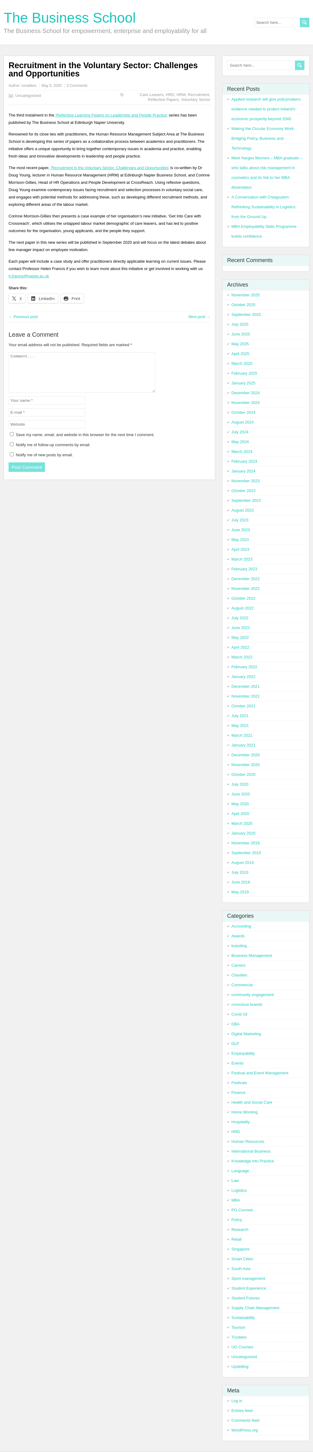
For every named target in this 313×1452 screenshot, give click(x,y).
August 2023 (242, 510)
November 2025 (245, 295)
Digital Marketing (246, 1034)
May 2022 (240, 637)
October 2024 (243, 412)
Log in (236, 1400)
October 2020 (243, 774)
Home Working (244, 1112)
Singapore (240, 1249)
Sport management (248, 1278)
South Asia (240, 1268)
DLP (235, 1043)
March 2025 (241, 363)
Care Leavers (152, 94)
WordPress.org (244, 1430)
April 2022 (240, 647)
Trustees (239, 1337)
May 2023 (240, 539)
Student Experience (248, 1288)
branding (239, 945)
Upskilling (240, 1366)
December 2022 (245, 578)
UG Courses (242, 1347)
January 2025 (243, 383)
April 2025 (240, 353)
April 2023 (240, 549)
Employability (243, 1053)
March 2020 (241, 823)
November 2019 (245, 843)
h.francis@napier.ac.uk (29, 276)
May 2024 (240, 441)
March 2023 (241, 559)
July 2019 (240, 872)
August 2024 (242, 422)
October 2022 (243, 598)
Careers (238, 965)
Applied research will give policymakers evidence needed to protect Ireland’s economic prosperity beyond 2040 (265, 109)
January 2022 (243, 676)
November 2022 (245, 588)
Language (240, 1171)
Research (240, 1229)
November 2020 (245, 764)
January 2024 (243, 471)
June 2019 (240, 882)
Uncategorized (28, 95)
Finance (238, 1092)
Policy (236, 1219)
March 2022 (241, 657)
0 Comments (77, 85)
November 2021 (245, 696)
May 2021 (240, 725)
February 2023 (244, 569)
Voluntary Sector (195, 99)
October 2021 (243, 706)
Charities (239, 975)
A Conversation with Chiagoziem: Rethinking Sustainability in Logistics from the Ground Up (263, 207)
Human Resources (247, 1141)
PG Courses (242, 1210)
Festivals (239, 1082)
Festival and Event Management (259, 1073)
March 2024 (241, 451)
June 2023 (240, 530)
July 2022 (240, 618)
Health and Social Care (251, 1102)
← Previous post (23, 316)
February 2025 (244, 373)
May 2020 (240, 804)
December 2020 (245, 755)
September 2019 (246, 852)
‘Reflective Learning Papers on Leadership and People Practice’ (111, 115)
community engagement (252, 994)
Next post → (199, 316)
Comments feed (245, 1420)
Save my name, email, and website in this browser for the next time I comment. (85, 442)
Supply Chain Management (255, 1308)
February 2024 (244, 461)
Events (237, 1063)
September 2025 (246, 314)
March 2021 (241, 735)
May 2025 (240, 344)
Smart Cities (242, 1259)
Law (235, 1180)
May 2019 (240, 892)
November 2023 (245, 481)
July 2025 (240, 324)
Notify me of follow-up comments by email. (53, 452)
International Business (251, 1151)
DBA (235, 1024)
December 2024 (245, 393)
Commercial (241, 985)
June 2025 (240, 334)
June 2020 (240, 794)
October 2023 (243, 490)
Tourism (238, 1327)
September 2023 (246, 500)
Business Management (251, 955)
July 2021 (240, 715)
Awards (238, 936)
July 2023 (240, 520)
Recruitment (198, 94)
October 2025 (243, 304)
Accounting (241, 926)
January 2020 (243, 833)
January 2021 (243, 745)
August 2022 (242, 608)
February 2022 (244, 667)
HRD (170, 94)
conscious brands (246, 1004)
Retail (236, 1239)
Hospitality (240, 1122)
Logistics (239, 1190)
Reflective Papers (163, 99)
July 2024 (240, 432)
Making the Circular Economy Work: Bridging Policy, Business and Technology (263, 138)
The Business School (70, 18)
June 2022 (240, 627)
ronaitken (28, 85)
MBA (235, 1200)
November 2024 (245, 402)
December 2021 (245, 686)
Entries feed (241, 1410)
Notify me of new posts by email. (44, 462)
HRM (181, 94)
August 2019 (242, 862)
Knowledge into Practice (252, 1161)
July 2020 (240, 784)
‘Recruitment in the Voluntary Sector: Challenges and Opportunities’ (109, 167)
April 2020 (240, 813)
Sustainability (243, 1317)
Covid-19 (239, 1014)
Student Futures (245, 1298)
